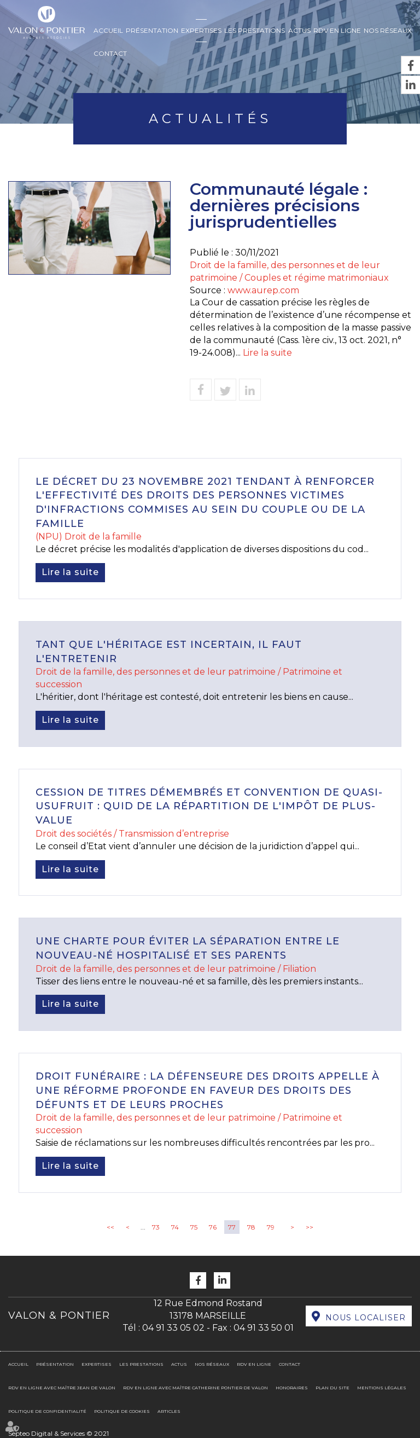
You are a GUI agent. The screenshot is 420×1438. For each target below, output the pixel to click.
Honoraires (292, 1387)
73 (156, 1227)
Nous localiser (365, 1318)
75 (193, 1227)
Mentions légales (381, 1387)
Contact (110, 53)
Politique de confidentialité (47, 1411)
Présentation (152, 30)
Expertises (201, 30)
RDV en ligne (337, 30)
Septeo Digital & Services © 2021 (58, 1433)
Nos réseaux (388, 30)
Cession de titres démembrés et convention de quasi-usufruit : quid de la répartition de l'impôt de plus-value (209, 806)
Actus (299, 30)
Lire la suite (267, 352)
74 (175, 1227)
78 (251, 1227)
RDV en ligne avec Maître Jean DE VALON (61, 1387)
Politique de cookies (122, 1411)
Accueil (108, 30)
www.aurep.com (263, 290)
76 (213, 1227)
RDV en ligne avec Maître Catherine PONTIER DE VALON (195, 1387)
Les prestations (254, 30)
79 (271, 1227)
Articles (169, 1411)
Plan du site (332, 1387)
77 (232, 1227)
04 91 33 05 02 (173, 1328)
